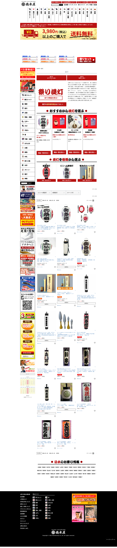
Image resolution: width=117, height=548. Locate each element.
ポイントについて (24, 523)
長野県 (66, 470)
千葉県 (88, 467)
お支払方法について (25, 501)
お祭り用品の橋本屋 (25, 494)
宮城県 (52, 467)
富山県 (48, 470)
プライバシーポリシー (25, 508)
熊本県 (65, 477)
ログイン (22, 518)
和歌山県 (53, 473)
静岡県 (75, 470)
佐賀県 (56, 477)
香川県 (84, 473)
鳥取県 (57, 473)
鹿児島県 (75, 477)
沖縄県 (80, 477)
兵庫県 (43, 473)
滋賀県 (89, 470)
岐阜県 (71, 470)
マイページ (23, 521)
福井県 (57, 470)
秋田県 (57, 467)
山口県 (75, 473)
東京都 (93, 467)
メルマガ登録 (23, 516)
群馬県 (79, 467)
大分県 (70, 477)
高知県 (93, 473)
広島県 (71, 473)
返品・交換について (25, 506)
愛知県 (80, 470)
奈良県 (47, 473)
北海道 (39, 467)
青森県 (43, 467)
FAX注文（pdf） (24, 528)
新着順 (57, 200)
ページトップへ (110, 539)
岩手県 (48, 467)
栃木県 (75, 467)
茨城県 (70, 467)
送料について (23, 504)
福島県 (66, 467)
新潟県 (44, 470)
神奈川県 (39, 470)
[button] (96, 200)
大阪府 (38, 473)
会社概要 (22, 496)
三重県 (84, 470)
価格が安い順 (45, 200)
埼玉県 (84, 467)
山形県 (61, 467)
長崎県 (61, 477)
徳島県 (80, 473)
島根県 (62, 473)
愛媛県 (89, 473)
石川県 (53, 470)
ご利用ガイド (23, 499)
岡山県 (66, 473)
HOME (38, 68)
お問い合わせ (23, 525)
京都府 (93, 470)
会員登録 (22, 513)
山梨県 (62, 470)
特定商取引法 (23, 511)
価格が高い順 (52, 200)
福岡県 (52, 477)
